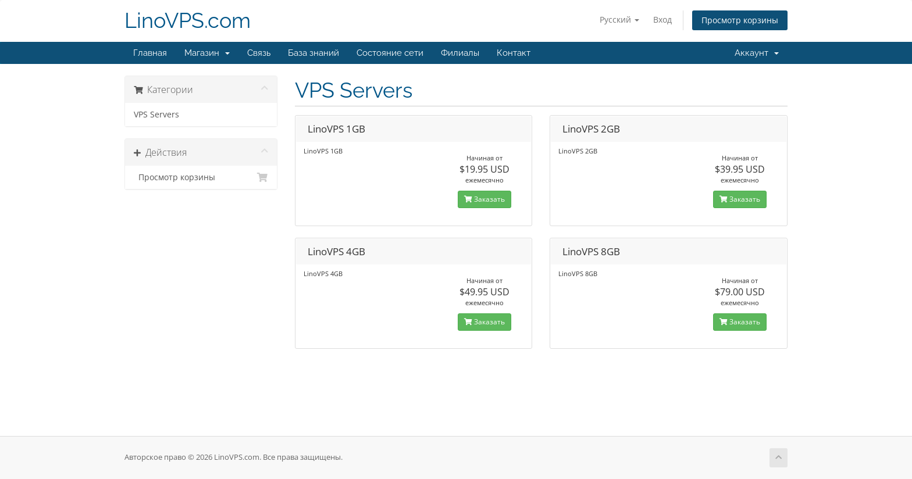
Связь (258, 53)
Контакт (513, 53)
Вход (662, 19)
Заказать (484, 199)
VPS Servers (156, 114)
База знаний (313, 53)
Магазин (207, 53)
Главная (150, 53)
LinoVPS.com (187, 20)
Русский (619, 19)
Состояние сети (390, 53)
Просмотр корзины (739, 20)
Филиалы (460, 53)
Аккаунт (757, 53)
